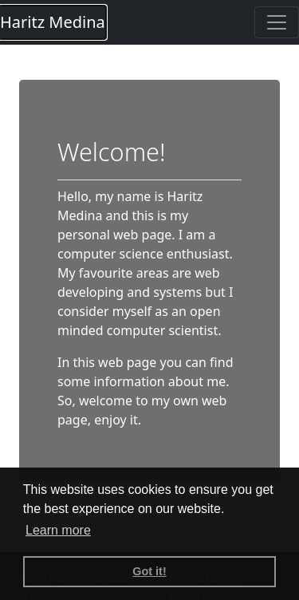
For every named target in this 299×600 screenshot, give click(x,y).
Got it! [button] (149, 571)
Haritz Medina (52, 22)
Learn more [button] (58, 530)
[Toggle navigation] (276, 22)
